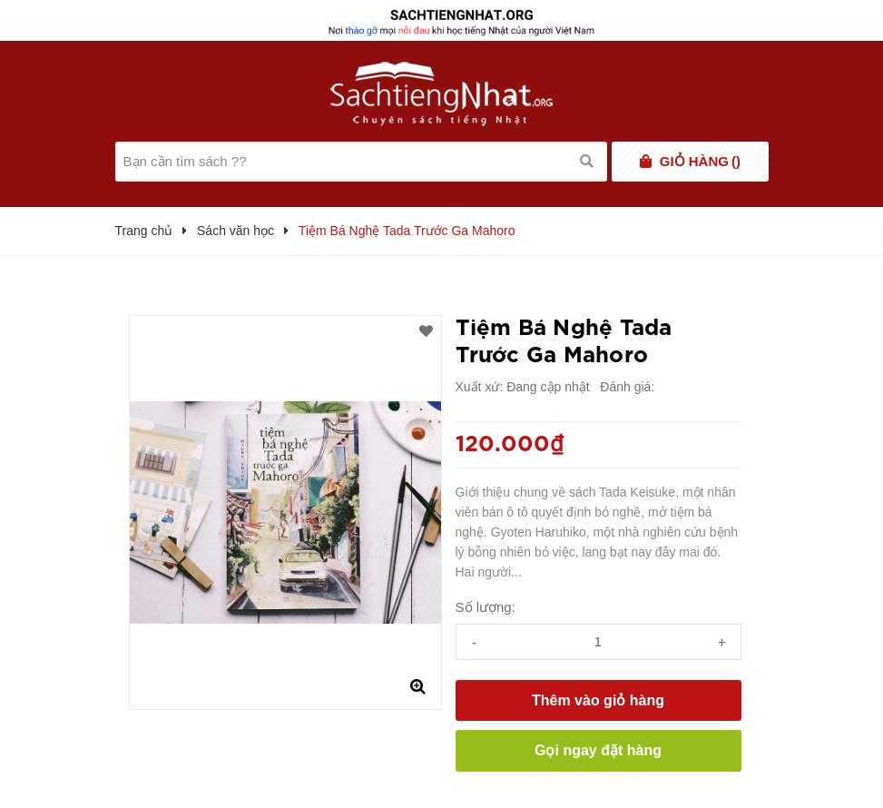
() (700, 162)
